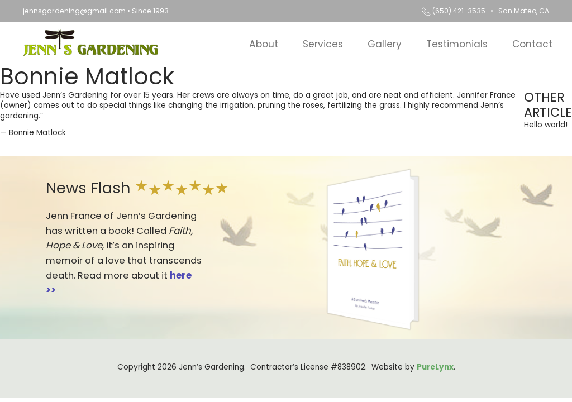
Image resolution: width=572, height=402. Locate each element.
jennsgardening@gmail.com (74, 11)
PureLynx (435, 367)
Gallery (385, 44)
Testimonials (457, 44)
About (263, 44)
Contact (532, 44)
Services (323, 44)
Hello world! (546, 124)
